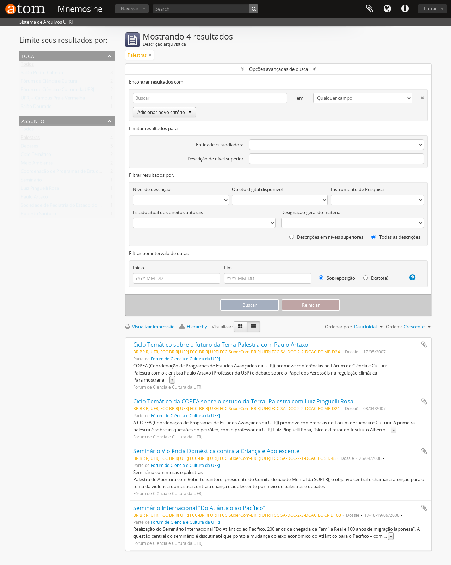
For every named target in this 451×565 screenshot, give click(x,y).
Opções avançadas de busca (278, 69)
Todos (27, 65)
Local (29, 55)
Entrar (430, 8)
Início (138, 268)
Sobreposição (337, 278)
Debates (29, 147)
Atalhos (405, 9)
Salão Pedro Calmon (42, 74)
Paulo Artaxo (34, 198)
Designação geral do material (311, 212)
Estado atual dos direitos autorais (168, 212)
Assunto (32, 120)
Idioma (387, 9)
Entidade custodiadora (219, 144)
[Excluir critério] (418, 96)
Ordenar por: (338, 326)
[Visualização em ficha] (240, 326)
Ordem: (394, 326)
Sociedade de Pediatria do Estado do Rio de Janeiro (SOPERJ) (83, 206)
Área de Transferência (369, 9)
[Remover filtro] (150, 55)
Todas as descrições (395, 237)
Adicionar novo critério (164, 112)
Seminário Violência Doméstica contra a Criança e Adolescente (216, 451)
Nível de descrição (152, 189)
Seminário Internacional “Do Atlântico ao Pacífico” (199, 508)
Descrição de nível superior (215, 159)
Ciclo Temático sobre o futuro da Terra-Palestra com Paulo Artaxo (220, 344)
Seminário (31, 181)
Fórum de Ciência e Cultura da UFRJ (57, 91)
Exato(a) (375, 278)
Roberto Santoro (38, 215)
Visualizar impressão (150, 326)
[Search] (205, 8)
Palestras (30, 139)
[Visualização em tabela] (253, 326)
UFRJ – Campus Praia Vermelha (53, 99)
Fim (228, 268)
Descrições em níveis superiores (326, 237)
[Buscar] (253, 8)
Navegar (129, 8)
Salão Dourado (36, 108)
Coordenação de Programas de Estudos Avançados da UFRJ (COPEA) (92, 173)
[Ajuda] (409, 277)
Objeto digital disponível (257, 189)
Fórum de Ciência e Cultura (49, 82)
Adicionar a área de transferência (424, 344)
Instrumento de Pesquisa (357, 189)
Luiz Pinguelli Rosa (40, 190)
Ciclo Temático (36, 156)
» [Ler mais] (172, 380)
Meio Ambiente (37, 164)
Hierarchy (193, 326)
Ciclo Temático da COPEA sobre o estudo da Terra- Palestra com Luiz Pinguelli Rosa (243, 401)
